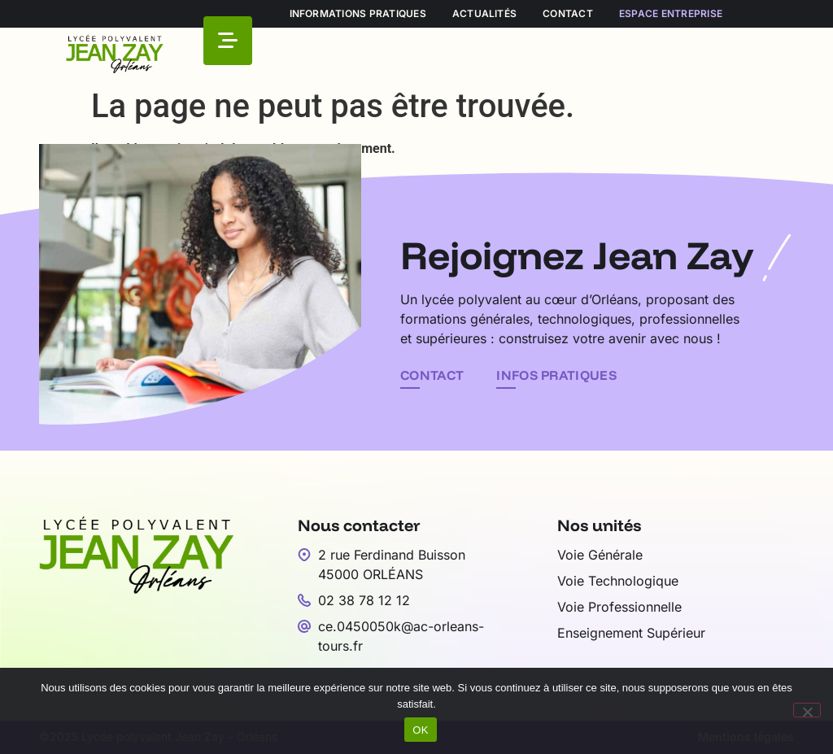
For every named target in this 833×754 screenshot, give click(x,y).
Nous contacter (359, 525)
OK (420, 730)
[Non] (807, 710)
